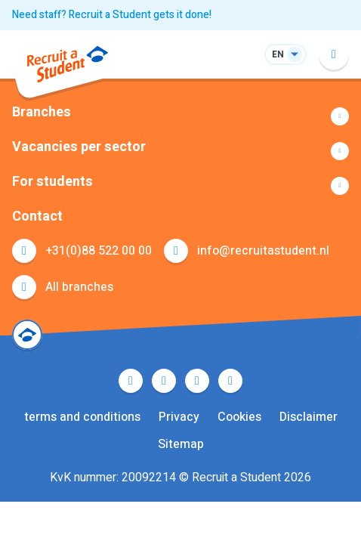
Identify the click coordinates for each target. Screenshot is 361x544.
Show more (180, 116)
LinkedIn (197, 381)
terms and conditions (82, 417)
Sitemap (181, 444)
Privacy (179, 417)
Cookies (239, 417)
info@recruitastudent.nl (263, 251)
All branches (79, 287)
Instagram (230, 381)
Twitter (164, 381)
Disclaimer (308, 417)
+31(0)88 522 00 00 (98, 251)
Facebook (131, 381)
